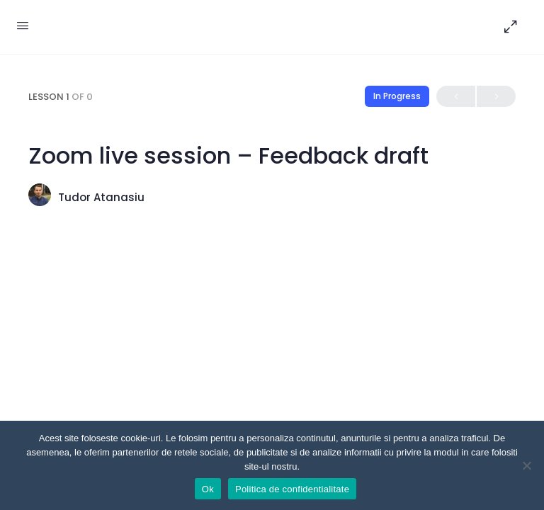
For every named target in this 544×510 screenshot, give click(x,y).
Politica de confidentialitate (292, 489)
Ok (208, 489)
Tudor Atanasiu (101, 197)
